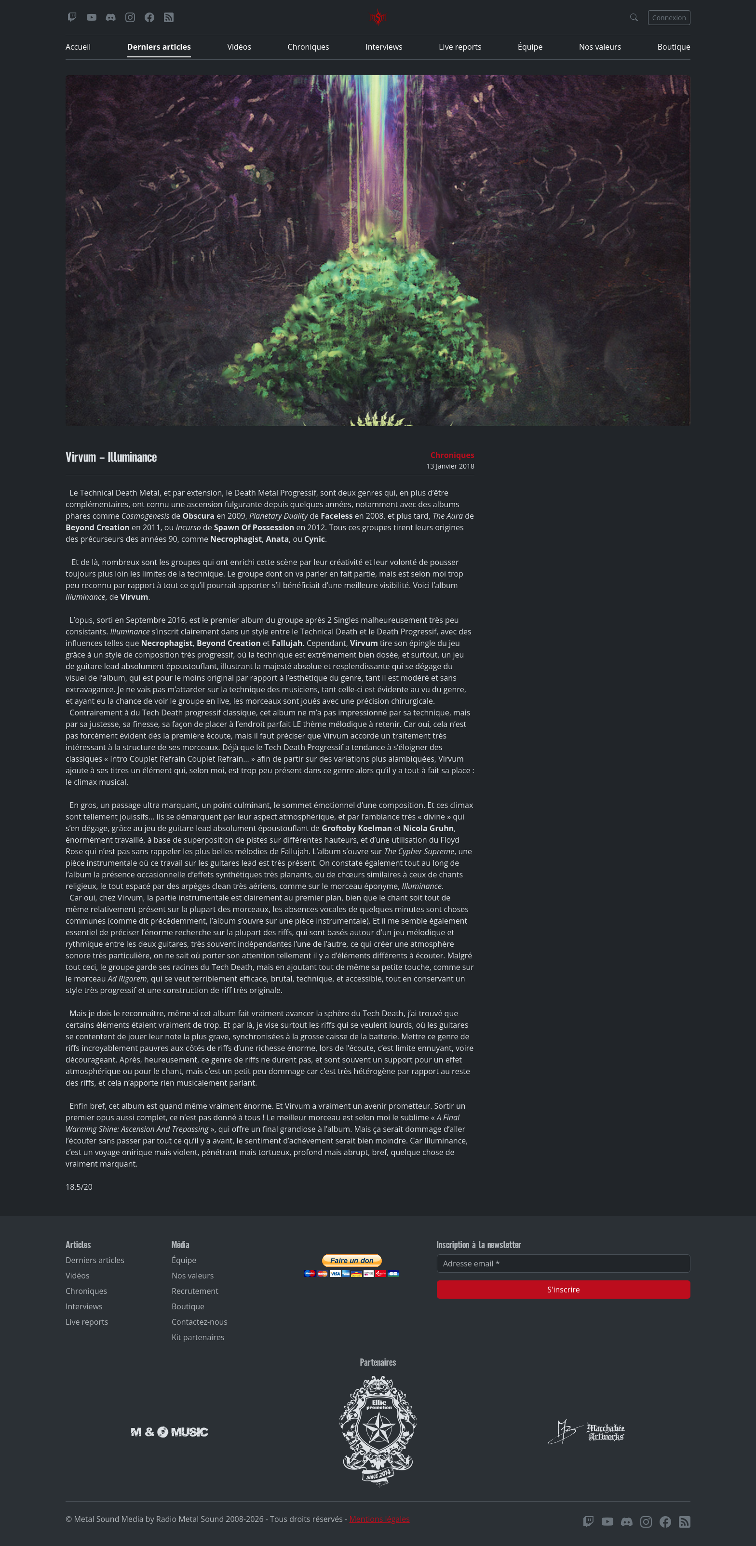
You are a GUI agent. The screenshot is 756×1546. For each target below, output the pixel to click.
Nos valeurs (600, 46)
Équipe (530, 46)
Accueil (78, 46)
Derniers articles (159, 46)
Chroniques (308, 46)
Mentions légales (379, 1519)
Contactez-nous (200, 1322)
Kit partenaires (198, 1337)
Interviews (384, 46)
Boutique (674, 46)
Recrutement (195, 1291)
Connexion (669, 17)
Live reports (460, 46)
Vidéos (239, 46)
